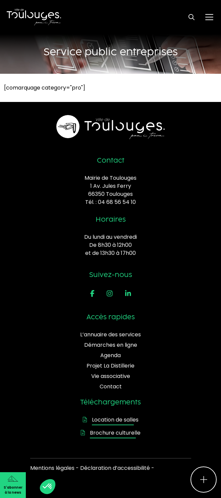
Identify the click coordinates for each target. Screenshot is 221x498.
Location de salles (111, 420)
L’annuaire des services (110, 334)
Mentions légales (52, 468)
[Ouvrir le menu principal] (209, 17)
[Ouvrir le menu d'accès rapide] (203, 479)
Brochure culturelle (111, 433)
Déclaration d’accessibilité (115, 468)
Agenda (110, 355)
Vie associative (110, 376)
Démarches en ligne (110, 345)
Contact (111, 386)
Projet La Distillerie (110, 366)
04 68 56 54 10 (117, 202)
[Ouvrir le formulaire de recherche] (191, 17)
